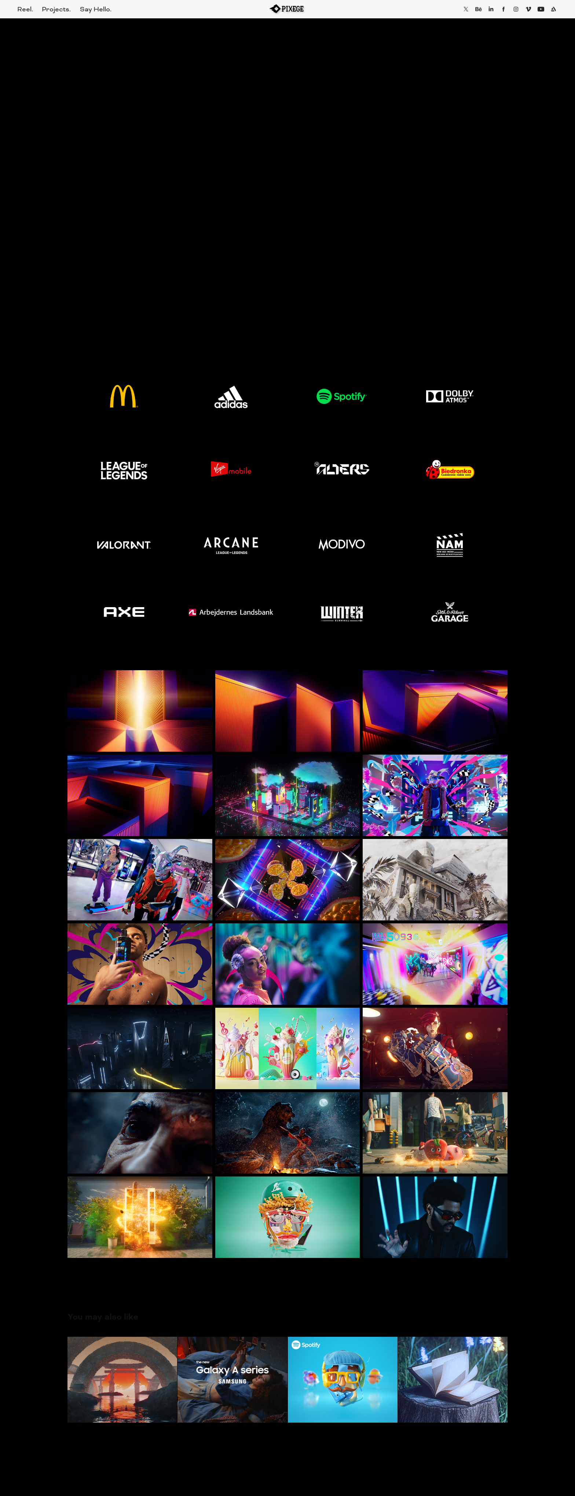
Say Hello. (95, 9)
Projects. (56, 9)
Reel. (25, 9)
